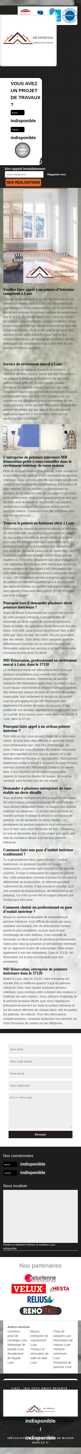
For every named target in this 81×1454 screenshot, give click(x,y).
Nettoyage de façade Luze (16, 1347)
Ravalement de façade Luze (15, 1358)
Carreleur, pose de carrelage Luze (17, 1336)
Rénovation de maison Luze (63, 1342)
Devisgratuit (22, 150)
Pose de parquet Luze (62, 1334)
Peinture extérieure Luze (60, 1353)
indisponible (23, 120)
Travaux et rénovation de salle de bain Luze (39, 1355)
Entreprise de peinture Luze (63, 1365)
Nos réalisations (23, 182)
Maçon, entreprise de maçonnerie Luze (39, 1338)
